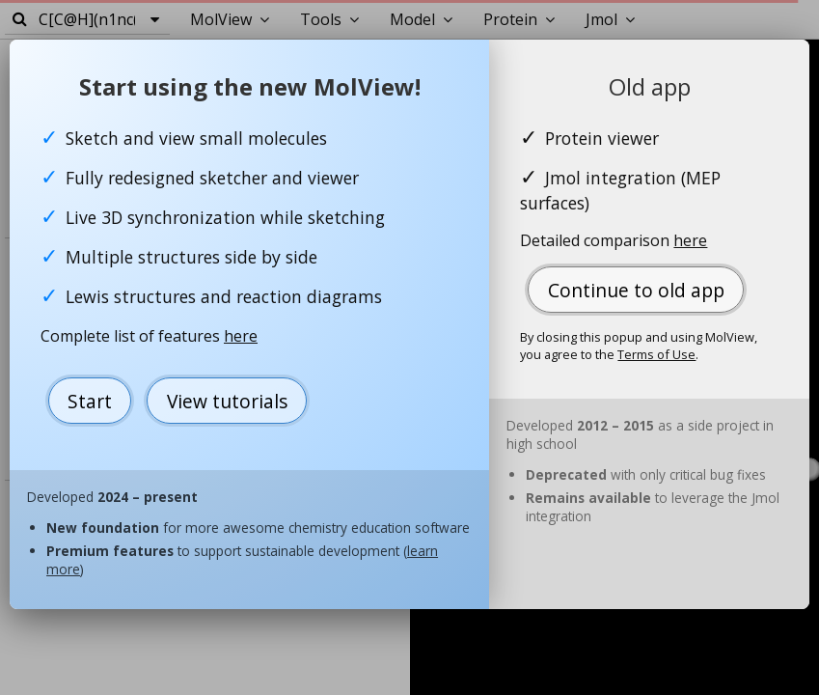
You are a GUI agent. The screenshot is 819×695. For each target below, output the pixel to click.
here (241, 336)
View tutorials (227, 401)
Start (90, 401)
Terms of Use (656, 354)
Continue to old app (636, 290)
